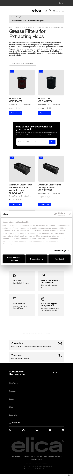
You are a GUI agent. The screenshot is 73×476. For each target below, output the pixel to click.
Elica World (13, 383)
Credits (40, 459)
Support (12, 399)
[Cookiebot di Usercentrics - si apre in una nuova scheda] (55, 214)
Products (12, 391)
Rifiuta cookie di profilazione (13, 259)
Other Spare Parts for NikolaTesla (22, 63)
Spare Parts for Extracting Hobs (37, 27)
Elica (10, 27)
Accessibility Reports (29, 456)
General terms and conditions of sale (52, 456)
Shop (11, 407)
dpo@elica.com (45, 469)
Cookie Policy (34, 459)
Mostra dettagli (60, 251)
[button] (49, 135)
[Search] (33, 142)
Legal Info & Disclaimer (17, 456)
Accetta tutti (59, 259)
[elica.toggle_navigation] (10, 10)
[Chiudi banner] (69, 214)
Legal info (13, 415)
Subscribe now (56, 373)
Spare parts (19, 27)
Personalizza (36, 259)
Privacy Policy (39, 456)
